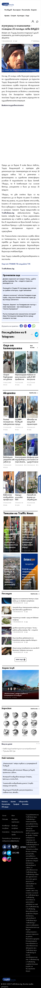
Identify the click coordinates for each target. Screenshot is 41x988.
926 (26, 632)
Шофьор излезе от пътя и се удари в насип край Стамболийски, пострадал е (33, 459)
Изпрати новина (39, 484)
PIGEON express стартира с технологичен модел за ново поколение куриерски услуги (29, 577)
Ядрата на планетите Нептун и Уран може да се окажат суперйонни (25, 600)
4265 (29, 505)
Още (27, 15)
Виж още (20, 660)
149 (26, 652)
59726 (14, 697)
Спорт (13, 15)
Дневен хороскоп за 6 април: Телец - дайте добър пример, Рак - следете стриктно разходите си (25, 630)
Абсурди (5, 807)
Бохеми (25, 804)
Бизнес (34, 10)
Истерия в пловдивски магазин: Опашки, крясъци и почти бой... (17, 778)
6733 (5, 385)
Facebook (21, 326)
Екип (13, 816)
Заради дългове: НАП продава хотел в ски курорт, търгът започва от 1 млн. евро (19, 497)
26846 (15, 550)
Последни (7, 593)
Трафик (16, 804)
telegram (29, 326)
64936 (15, 588)
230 (26, 603)
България (17, 10)
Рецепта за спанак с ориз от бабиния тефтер (25, 619)
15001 (29, 430)
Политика (26, 10)
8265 (5, 505)
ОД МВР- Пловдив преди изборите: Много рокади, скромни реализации (20, 422)
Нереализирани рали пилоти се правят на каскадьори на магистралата (21, 377)
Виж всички (32, 346)
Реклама (5, 819)
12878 (33, 588)
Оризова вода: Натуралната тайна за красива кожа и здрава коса (26, 608)
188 (26, 622)
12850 (17, 505)
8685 (26, 465)
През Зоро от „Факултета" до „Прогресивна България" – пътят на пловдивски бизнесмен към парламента (11, 537)
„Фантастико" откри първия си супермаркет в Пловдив (16, 694)
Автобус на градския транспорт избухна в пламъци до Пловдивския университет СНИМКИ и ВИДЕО (33, 422)
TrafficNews (36, 41)
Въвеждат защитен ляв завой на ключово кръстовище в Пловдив (9, 459)
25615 (5, 430)
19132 (5, 467)
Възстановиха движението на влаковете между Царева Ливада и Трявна (25, 640)
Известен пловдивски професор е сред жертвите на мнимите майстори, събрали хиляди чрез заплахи (8, 497)
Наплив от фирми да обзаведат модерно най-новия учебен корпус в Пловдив (32, 497)
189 (26, 642)
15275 (33, 550)
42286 (29, 385)
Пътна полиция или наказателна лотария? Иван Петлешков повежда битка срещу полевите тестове (8, 422)
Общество (23, 801)
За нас (4, 816)
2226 (38, 465)
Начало (5, 801)
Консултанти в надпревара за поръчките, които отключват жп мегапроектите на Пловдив (22, 459)
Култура (20, 15)
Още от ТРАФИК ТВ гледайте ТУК (16, 264)
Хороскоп (6, 708)
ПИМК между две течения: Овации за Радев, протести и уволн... (19, 771)
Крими (7, 15)
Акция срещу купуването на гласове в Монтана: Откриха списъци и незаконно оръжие (26, 650)
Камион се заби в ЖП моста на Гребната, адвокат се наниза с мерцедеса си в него (31, 377)
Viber (25, 326)
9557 (17, 430)
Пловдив (8, 10)
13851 (17, 385)
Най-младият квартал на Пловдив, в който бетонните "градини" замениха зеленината (10, 575)
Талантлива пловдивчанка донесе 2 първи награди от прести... (18, 784)
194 (26, 612)
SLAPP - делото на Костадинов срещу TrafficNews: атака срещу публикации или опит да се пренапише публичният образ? (29, 536)
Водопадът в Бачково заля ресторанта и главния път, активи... (18, 791)
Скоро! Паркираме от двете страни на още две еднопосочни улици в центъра (9, 377)
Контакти (5, 832)
